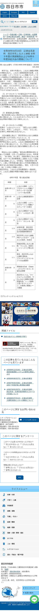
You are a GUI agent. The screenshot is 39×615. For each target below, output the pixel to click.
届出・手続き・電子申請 (15, 554)
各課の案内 (29, 593)
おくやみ (10, 538)
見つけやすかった (12, 444)
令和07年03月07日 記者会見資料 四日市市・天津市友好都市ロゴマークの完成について (21, 392)
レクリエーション (13, 549)
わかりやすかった (12, 457)
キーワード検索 (7, 20)
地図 (6, 569)
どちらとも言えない (26, 467)
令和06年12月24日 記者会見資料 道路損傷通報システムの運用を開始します (21, 372)
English (5, 12)
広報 (20, 34)
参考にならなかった (13, 470)
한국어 (5, 16)
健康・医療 (11, 527)
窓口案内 (17, 26)
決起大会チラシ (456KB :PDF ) (15, 336)
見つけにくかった (16, 447)
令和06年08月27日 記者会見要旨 (19, 378)
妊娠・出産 (11, 494)
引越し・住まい (12, 516)
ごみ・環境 (11, 544)
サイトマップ (30, 588)
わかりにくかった (16, 459)
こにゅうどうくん (6, 29)
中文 (23, 12)
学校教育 (10, 505)
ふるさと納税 (32, 26)
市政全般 (13, 34)
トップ (5, 34)
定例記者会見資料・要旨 (16, 36)
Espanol (32, 12)
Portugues (14, 12)
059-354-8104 (15, 571)
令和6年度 (30, 36)
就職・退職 (11, 511)
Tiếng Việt (14, 16)
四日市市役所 (12, 6)
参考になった (11, 467)
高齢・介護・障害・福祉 (15, 533)
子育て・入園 (11, 500)
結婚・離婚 (11, 522)
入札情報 (24, 26)
